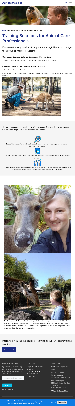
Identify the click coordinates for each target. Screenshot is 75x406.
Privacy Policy (31, 376)
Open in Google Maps (59, 391)
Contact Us (9, 349)
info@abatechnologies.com (60, 377)
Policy (38, 403)
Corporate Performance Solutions (35, 368)
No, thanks (62, 402)
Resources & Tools (33, 374)
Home (4, 31)
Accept (53, 402)
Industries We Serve (33, 371)
